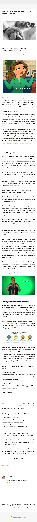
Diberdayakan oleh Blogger (18, 517)
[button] (2, 18)
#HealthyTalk (5, 465)
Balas (8, 482)
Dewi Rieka (10, 476)
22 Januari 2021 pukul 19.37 (19, 476)
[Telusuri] (35, 2)
